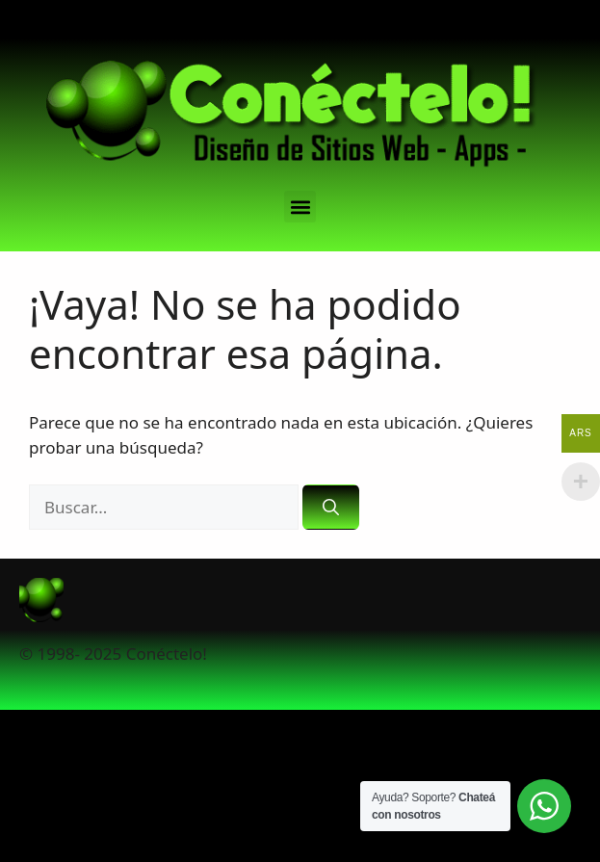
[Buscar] (330, 507)
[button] (300, 206)
